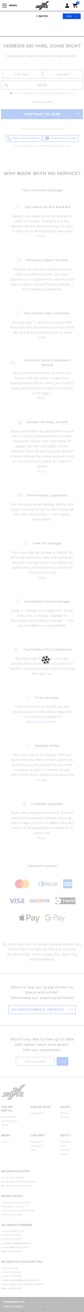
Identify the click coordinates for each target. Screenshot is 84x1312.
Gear (72, 16)
